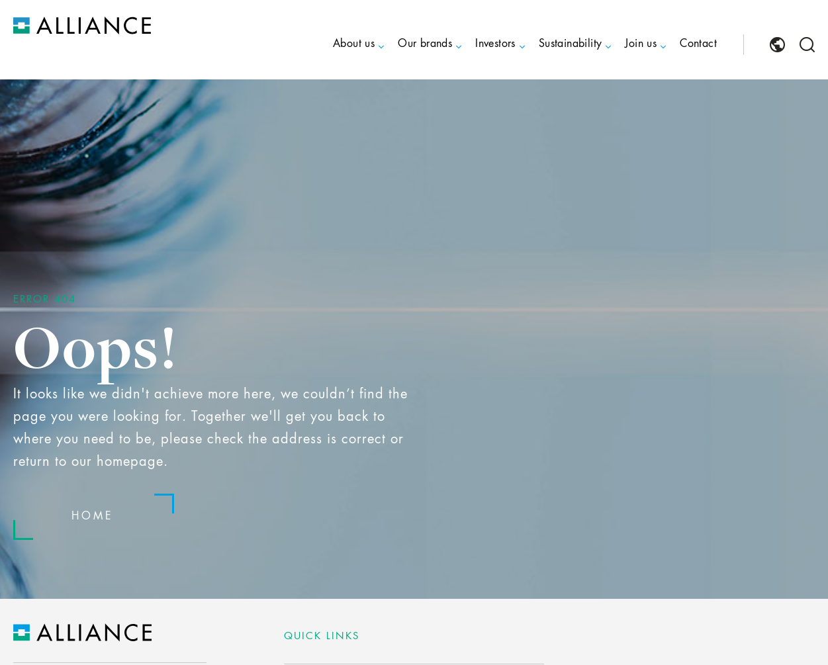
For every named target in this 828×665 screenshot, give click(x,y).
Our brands (425, 44)
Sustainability (570, 44)
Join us (641, 44)
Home (92, 516)
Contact (698, 44)
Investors (495, 44)
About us (354, 44)
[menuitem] (342, 55)
